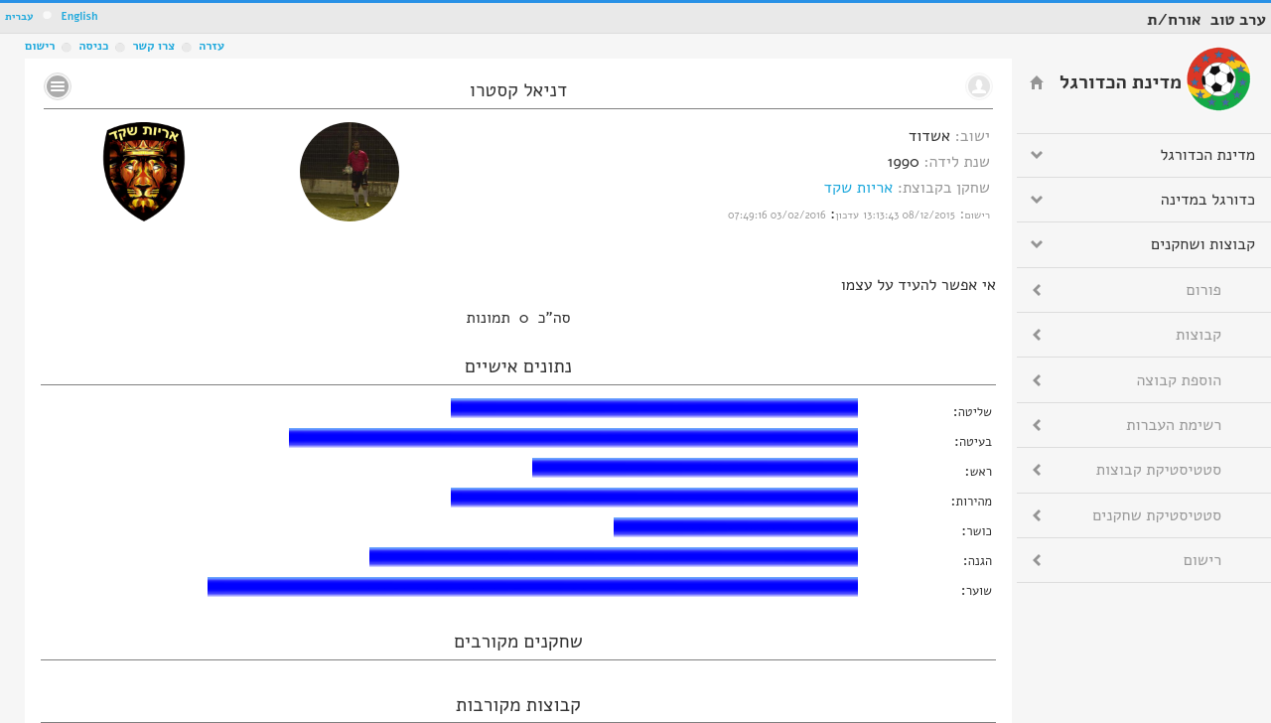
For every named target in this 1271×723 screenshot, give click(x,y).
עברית (19, 16)
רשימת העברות (1173, 425)
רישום (40, 46)
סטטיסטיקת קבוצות (1158, 470)
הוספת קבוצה (1179, 380)
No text (57, 86)
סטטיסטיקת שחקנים (1156, 515)
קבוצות (1198, 335)
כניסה (93, 46)
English (79, 16)
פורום (1204, 290)
